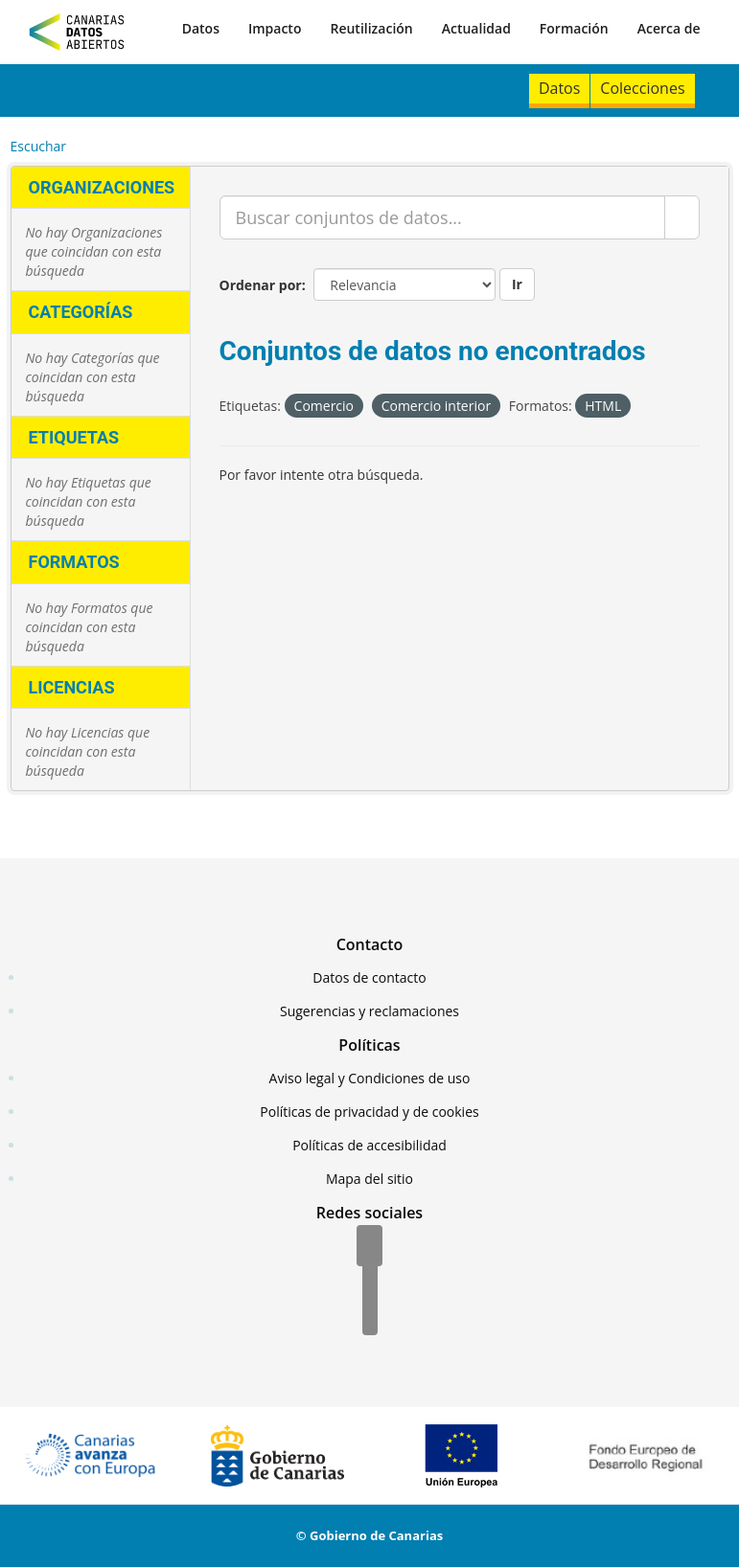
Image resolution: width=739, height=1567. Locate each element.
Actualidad (476, 28)
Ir (517, 284)
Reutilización (371, 28)
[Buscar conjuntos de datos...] (442, 217)
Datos (200, 28)
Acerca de (669, 28)
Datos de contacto (369, 977)
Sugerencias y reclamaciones (369, 1011)
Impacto (275, 28)
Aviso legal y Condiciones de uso (370, 1078)
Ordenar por (260, 285)
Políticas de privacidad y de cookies (369, 1111)
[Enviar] (682, 217)
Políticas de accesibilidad (369, 1145)
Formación (574, 28)
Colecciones (642, 88)
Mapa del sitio (369, 1179)
